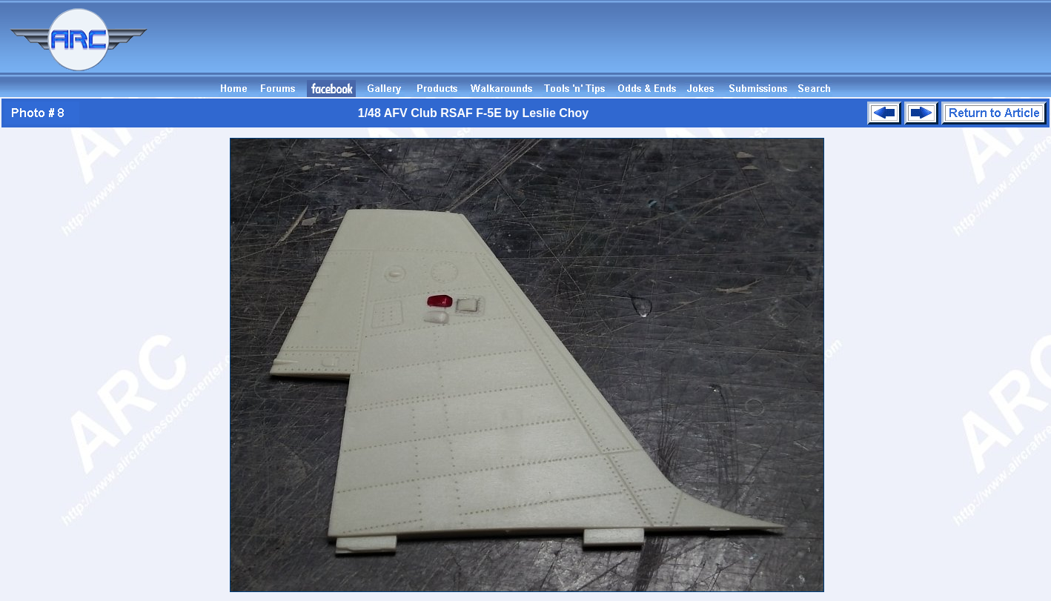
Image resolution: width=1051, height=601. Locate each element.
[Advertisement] (781, 46)
